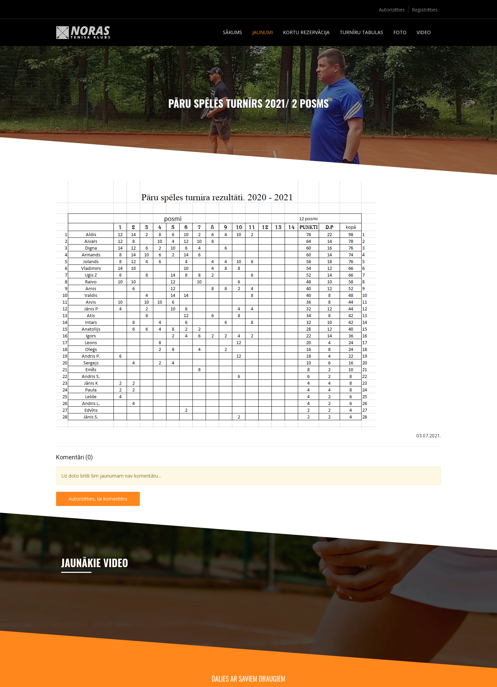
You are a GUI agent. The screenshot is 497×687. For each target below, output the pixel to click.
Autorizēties (392, 9)
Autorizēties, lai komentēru (98, 498)
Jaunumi (262, 32)
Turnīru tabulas (361, 32)
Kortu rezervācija (306, 32)
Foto (400, 32)
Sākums (232, 32)
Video (424, 32)
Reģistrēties (425, 9)
